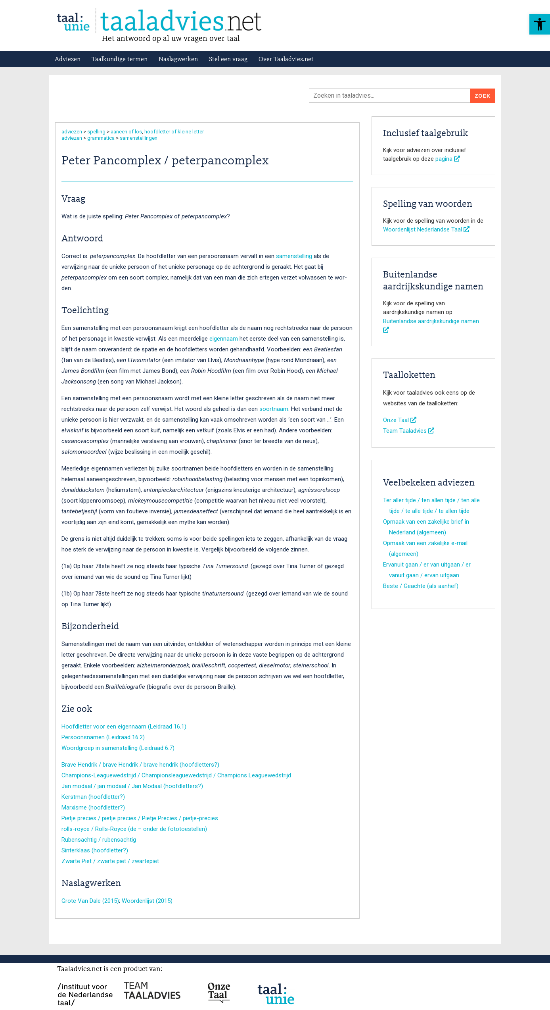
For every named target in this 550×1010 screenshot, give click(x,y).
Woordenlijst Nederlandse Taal (426, 229)
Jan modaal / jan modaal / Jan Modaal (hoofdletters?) (132, 786)
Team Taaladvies (408, 430)
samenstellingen (138, 138)
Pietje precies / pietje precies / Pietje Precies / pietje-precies (139, 818)
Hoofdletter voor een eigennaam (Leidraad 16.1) (123, 726)
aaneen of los (126, 132)
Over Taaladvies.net (286, 59)
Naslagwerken (178, 59)
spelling (96, 132)
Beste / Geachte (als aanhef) (420, 586)
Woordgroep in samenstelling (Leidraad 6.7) (117, 748)
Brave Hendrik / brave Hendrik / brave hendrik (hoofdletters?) (140, 764)
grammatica (101, 138)
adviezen (71, 132)
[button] (539, 24)
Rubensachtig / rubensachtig (98, 839)
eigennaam (223, 338)
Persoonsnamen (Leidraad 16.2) (103, 737)
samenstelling (294, 256)
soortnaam (273, 408)
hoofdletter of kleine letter (174, 132)
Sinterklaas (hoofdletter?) (94, 850)
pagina (447, 158)
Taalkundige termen (120, 59)
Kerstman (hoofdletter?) (93, 796)
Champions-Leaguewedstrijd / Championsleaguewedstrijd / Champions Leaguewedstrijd (176, 775)
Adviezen (67, 59)
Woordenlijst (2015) (147, 900)
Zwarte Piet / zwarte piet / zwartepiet (110, 861)
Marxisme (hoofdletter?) (93, 807)
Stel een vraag (228, 59)
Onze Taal (399, 420)
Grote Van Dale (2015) (90, 900)
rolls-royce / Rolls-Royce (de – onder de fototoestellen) (134, 829)
